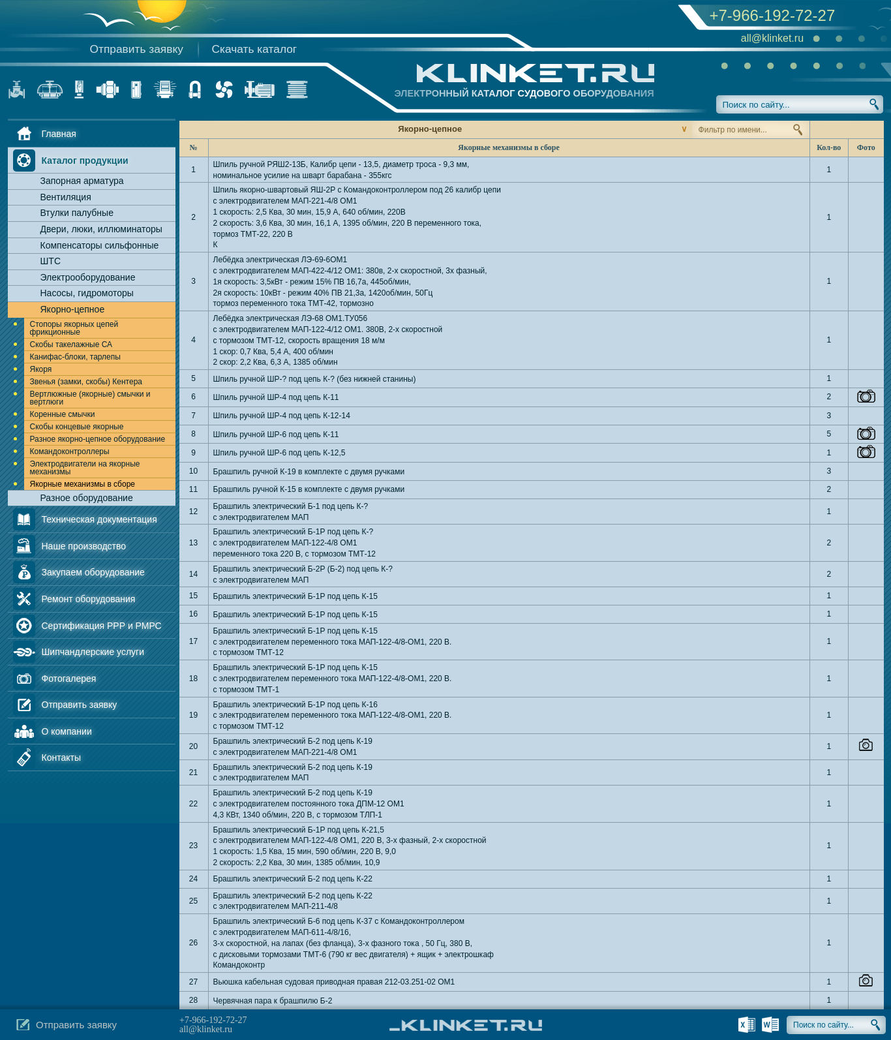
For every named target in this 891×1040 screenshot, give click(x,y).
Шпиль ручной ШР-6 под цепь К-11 (276, 434)
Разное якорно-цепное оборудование (98, 439)
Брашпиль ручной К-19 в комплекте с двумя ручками (309, 471)
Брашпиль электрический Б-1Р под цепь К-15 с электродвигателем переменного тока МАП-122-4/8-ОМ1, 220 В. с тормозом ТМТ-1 (332, 678)
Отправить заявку (136, 48)
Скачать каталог (254, 48)
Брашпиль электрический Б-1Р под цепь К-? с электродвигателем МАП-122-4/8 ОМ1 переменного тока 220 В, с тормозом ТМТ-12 (294, 542)
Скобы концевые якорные (77, 426)
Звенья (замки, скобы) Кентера (86, 381)
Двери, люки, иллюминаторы (101, 229)
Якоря (41, 369)
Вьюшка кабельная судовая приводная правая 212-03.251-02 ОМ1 (334, 981)
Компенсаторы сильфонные (99, 245)
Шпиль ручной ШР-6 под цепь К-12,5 (279, 452)
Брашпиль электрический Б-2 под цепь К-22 (292, 878)
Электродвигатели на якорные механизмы (85, 467)
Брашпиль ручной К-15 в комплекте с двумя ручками (309, 489)
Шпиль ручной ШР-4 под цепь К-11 (276, 397)
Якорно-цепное (72, 309)
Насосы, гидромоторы (87, 293)
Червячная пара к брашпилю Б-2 (273, 1000)
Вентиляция (65, 197)
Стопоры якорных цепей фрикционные (74, 328)
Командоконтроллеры (70, 451)
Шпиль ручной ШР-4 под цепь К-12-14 (281, 415)
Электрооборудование (88, 277)
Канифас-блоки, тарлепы (75, 356)
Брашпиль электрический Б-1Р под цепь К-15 (295, 596)
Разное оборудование (86, 498)
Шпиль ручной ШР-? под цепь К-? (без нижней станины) (314, 379)
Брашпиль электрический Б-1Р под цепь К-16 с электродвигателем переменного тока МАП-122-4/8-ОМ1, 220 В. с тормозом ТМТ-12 (332, 715)
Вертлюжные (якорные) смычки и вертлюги (90, 398)
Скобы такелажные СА (71, 344)
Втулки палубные (76, 212)
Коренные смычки (62, 414)
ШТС (50, 261)
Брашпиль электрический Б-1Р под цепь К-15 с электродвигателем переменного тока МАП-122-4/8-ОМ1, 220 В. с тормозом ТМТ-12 (332, 642)
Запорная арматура (82, 181)
